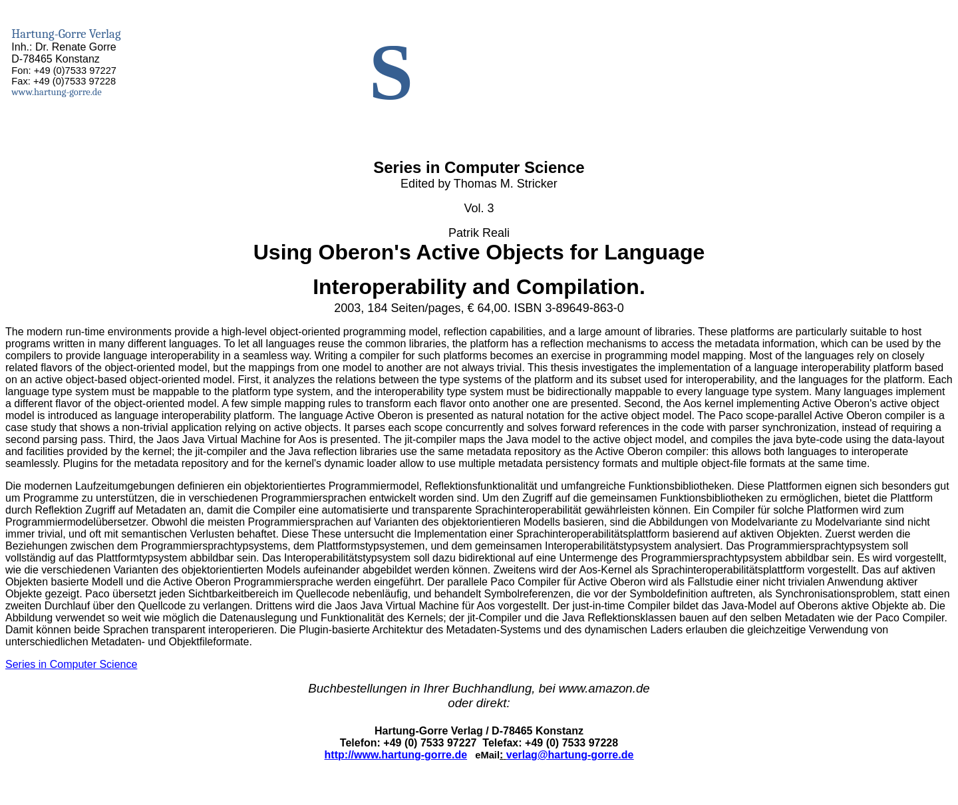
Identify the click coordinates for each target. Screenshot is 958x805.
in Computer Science (71, 664)
